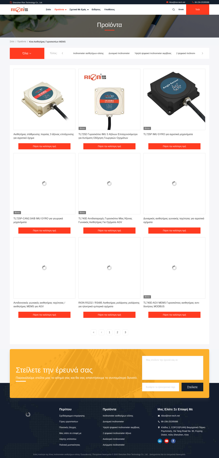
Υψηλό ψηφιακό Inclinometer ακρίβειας (153, 53)
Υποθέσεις (109, 9)
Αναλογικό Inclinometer (114, 439)
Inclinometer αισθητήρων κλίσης (88, 53)
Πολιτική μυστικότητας (69, 445)
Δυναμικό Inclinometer (119, 53)
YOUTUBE (166, 441)
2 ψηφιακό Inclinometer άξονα (190, 53)
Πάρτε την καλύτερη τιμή (44, 146)
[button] (62, 53)
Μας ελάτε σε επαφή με (70, 433)
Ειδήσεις (96, 9)
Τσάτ (197, 9)
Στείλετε (192, 387)
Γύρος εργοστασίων (68, 421)
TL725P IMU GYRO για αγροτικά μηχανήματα (168, 134)
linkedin (160, 441)
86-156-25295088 (200, 2)
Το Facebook (173, 441)
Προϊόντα (60, 9)
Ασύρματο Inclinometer (114, 445)
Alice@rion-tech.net (176, 2)
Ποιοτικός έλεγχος (67, 427)
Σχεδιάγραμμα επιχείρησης (72, 415)
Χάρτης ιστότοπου (67, 439)
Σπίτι (48, 9)
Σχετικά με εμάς (79, 9)
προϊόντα (21, 41)
